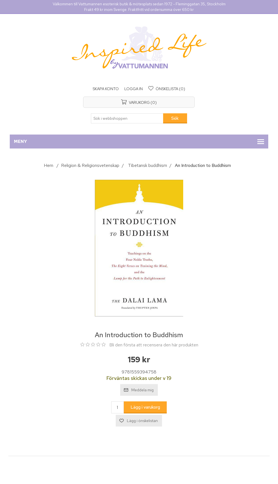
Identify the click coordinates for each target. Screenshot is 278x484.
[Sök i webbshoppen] (127, 118)
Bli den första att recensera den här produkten (153, 345)
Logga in (133, 88)
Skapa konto (106, 88)
